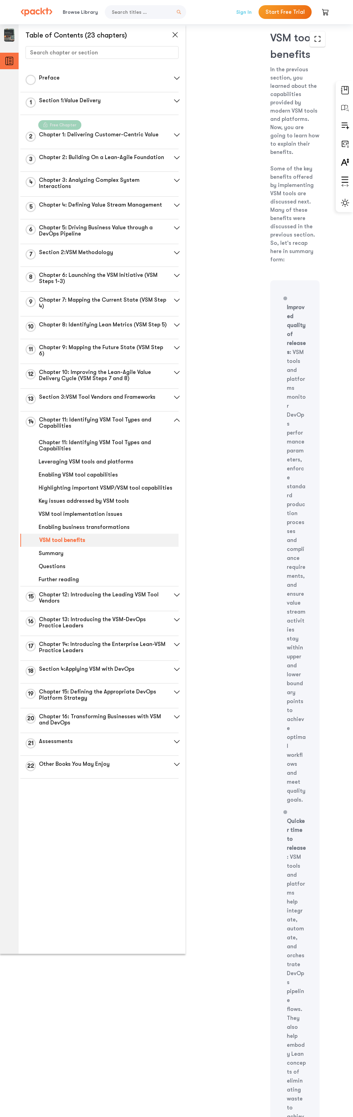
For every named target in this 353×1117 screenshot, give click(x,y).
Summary (51, 570)
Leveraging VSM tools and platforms (86, 472)
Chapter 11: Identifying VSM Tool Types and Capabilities (95, 456)
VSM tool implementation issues (80, 531)
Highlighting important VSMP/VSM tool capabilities (89, 501)
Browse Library (80, 12)
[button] (163, 78)
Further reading (59, 596)
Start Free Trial (285, 12)
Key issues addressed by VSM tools (84, 517)
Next (294, 1062)
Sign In (244, 12)
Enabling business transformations (84, 544)
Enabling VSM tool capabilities (78, 485)
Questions (52, 583)
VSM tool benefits (62, 557)
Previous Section (208, 1062)
